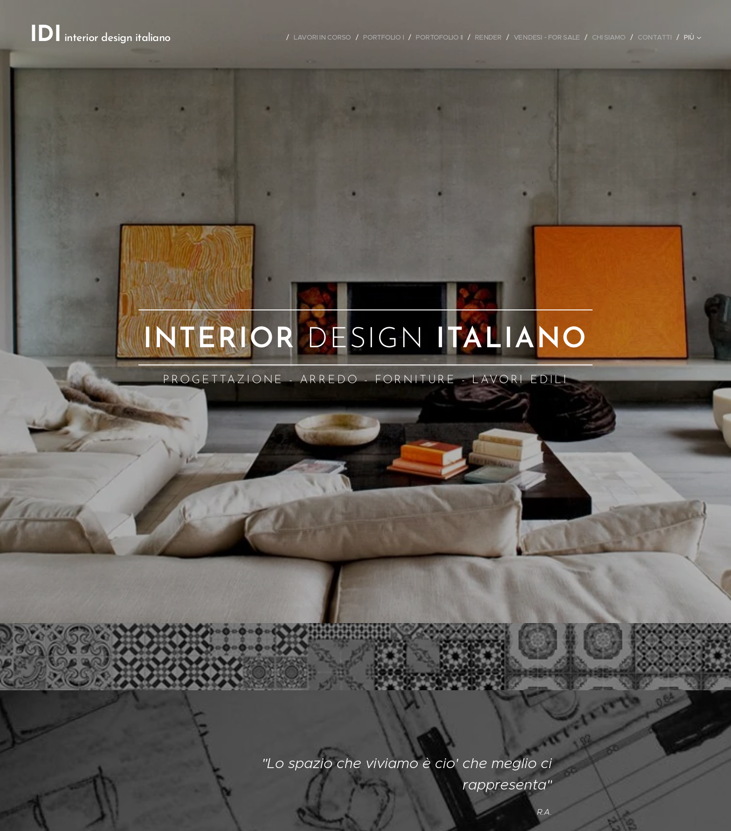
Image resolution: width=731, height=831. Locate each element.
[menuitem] (270, 37)
